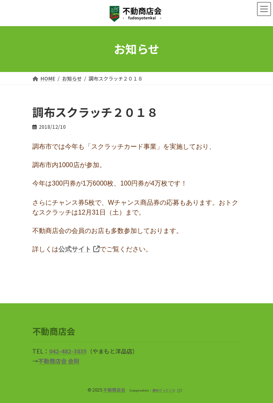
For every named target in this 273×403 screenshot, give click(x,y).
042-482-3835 (68, 351)
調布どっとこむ (163, 390)
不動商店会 (114, 390)
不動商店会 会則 (58, 361)
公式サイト (74, 249)
